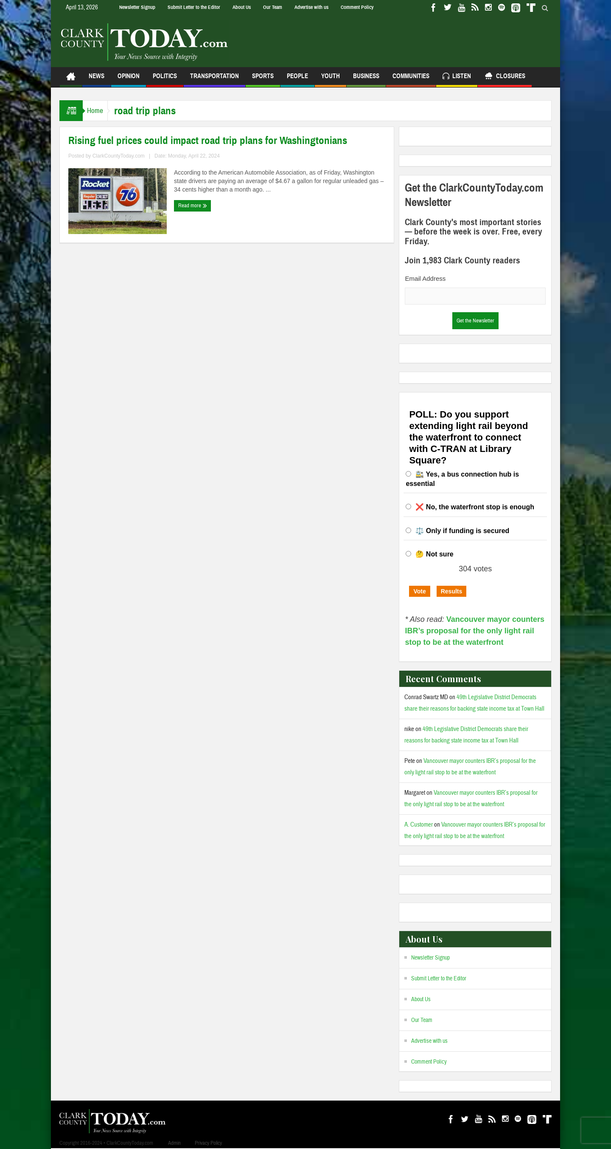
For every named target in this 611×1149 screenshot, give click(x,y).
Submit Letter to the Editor (194, 7)
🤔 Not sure (434, 554)
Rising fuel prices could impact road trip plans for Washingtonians (207, 140)
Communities (411, 79)
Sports (263, 79)
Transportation (214, 79)
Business (366, 79)
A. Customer (418, 825)
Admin (174, 1143)
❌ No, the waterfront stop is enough (474, 507)
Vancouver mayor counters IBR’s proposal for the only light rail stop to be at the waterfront (474, 630)
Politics (164, 79)
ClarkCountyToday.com (118, 156)
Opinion (128, 79)
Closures (505, 77)
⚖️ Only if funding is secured (462, 530)
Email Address (425, 278)
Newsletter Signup (137, 7)
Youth (330, 79)
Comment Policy (357, 7)
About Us (242, 7)
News (96, 79)
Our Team (272, 7)
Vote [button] (419, 591)
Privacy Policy (208, 1143)
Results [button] (451, 591)
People (297, 79)
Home (99, 110)
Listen (456, 77)
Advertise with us (311, 7)
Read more (192, 205)
